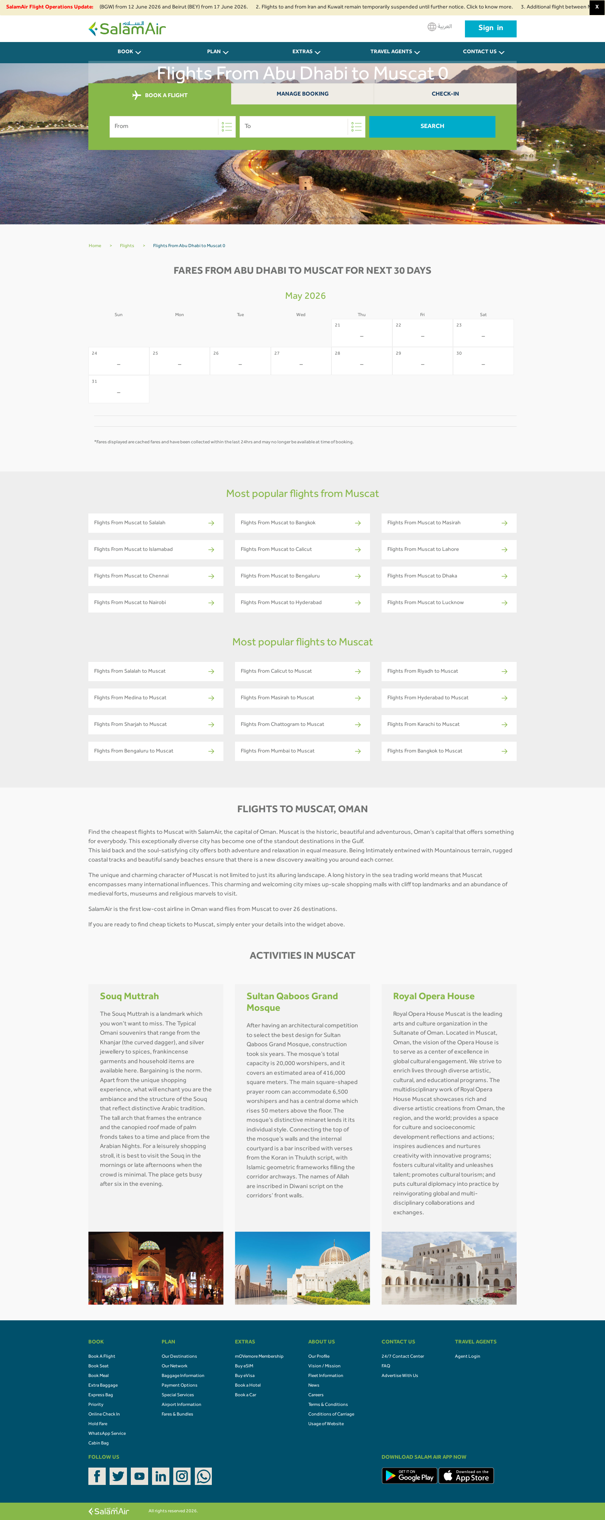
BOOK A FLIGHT (160, 96)
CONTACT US (480, 52)
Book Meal (98, 1376)
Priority (95, 1405)
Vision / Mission (324, 1366)
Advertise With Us (400, 1376)
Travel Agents (391, 52)
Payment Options (180, 1386)
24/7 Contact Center (403, 1357)
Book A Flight (101, 1357)
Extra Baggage (103, 1386)
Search (432, 127)
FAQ (386, 1366)
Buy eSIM (244, 1366)
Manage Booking (303, 95)
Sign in (490, 29)
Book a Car (245, 1395)
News (313, 1386)
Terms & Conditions (328, 1405)
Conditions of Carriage (331, 1414)
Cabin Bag (98, 1443)
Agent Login (467, 1357)
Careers (316, 1395)
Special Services (178, 1395)
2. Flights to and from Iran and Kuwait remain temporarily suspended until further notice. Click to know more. (392, 7)
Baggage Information (183, 1376)
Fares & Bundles (177, 1414)
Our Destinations (179, 1357)
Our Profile (319, 1357)
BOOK (125, 52)
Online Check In (104, 1414)
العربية (440, 26)
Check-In (445, 95)
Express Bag (100, 1395)
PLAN (214, 52)
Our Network (175, 1366)
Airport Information (181, 1405)
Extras (302, 52)
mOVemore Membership (259, 1357)
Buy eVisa (245, 1376)
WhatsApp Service (107, 1434)
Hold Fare (97, 1424)
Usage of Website (326, 1424)
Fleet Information (325, 1376)
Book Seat (98, 1366)
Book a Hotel (248, 1386)
